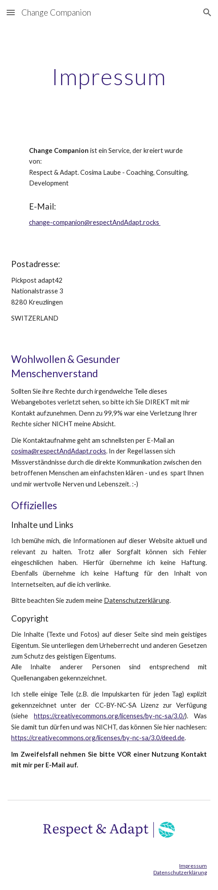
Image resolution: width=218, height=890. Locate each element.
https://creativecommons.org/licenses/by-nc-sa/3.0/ (109, 716)
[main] (109, 77)
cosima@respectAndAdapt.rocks (58, 451)
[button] (10, 12)
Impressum (193, 865)
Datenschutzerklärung (136, 600)
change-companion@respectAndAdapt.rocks (94, 222)
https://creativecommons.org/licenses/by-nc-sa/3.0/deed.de (98, 738)
